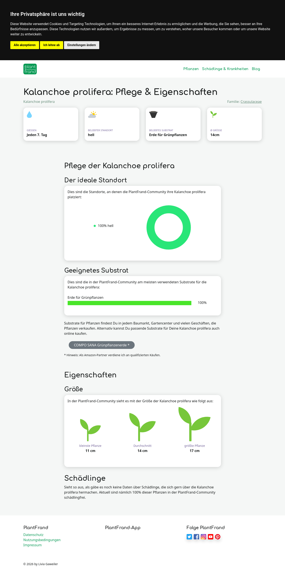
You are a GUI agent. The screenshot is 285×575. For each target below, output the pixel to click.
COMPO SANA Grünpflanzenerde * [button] (102, 345)
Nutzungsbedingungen (42, 539)
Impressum (32, 545)
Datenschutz (33, 534)
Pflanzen (191, 69)
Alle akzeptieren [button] (25, 45)
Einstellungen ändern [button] (81, 45)
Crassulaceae (251, 101)
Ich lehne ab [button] (51, 45)
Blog (256, 69)
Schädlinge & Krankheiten (225, 69)
